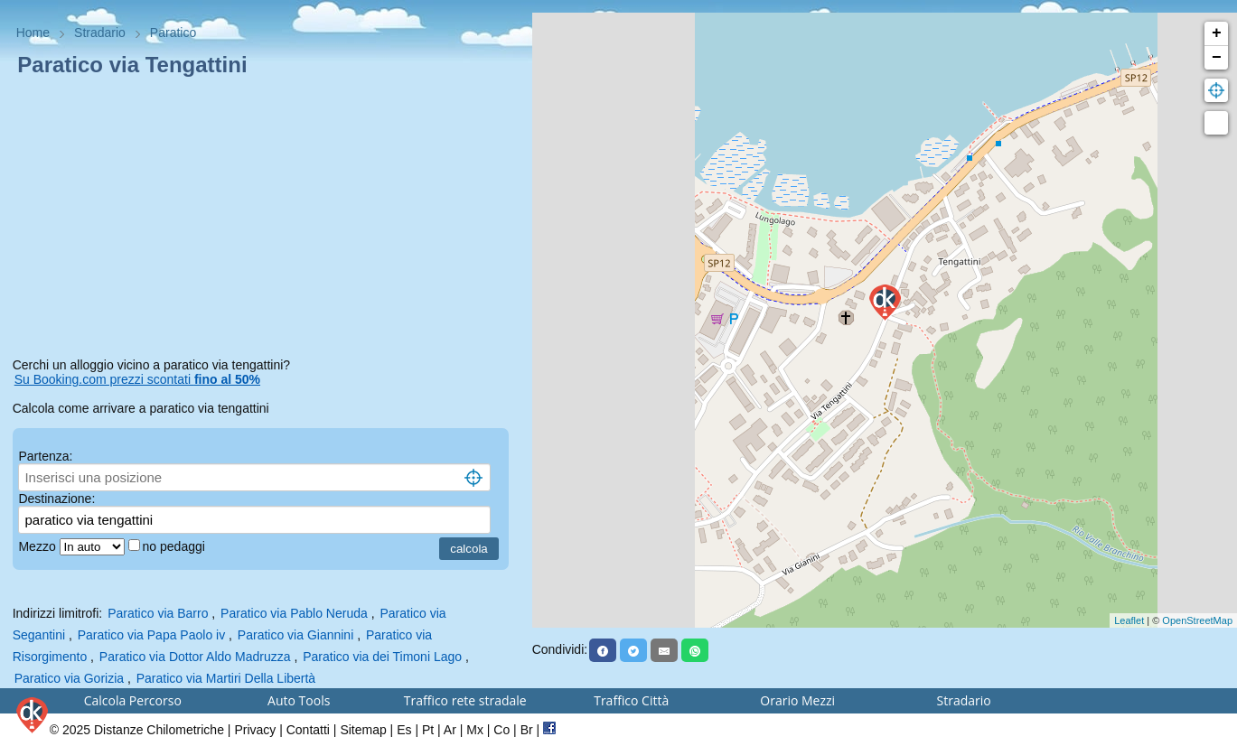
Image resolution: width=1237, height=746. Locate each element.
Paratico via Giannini (295, 635)
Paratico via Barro (158, 613)
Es (404, 730)
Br (526, 730)
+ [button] (1217, 33)
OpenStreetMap (1197, 620)
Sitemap (363, 730)
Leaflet (1129, 620)
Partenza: (45, 456)
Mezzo (38, 546)
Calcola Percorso (133, 700)
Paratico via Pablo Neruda (294, 613)
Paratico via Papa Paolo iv (151, 635)
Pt (428, 730)
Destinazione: (56, 498)
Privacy (255, 730)
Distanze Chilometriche (159, 730)
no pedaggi (176, 546)
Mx (474, 730)
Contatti (308, 730)
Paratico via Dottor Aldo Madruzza (195, 656)
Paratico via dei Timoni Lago (382, 656)
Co (501, 730)
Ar (450, 730)
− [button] (1217, 58)
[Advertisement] (266, 220)
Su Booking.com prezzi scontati (137, 379)
